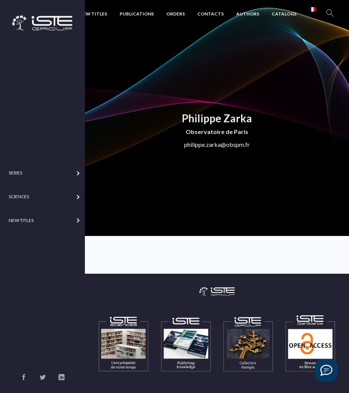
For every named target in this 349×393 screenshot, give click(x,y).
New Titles (93, 14)
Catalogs (284, 14)
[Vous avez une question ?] (326, 370)
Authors (247, 14)
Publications (137, 14)
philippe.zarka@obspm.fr (217, 144)
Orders (175, 14)
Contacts (210, 14)
